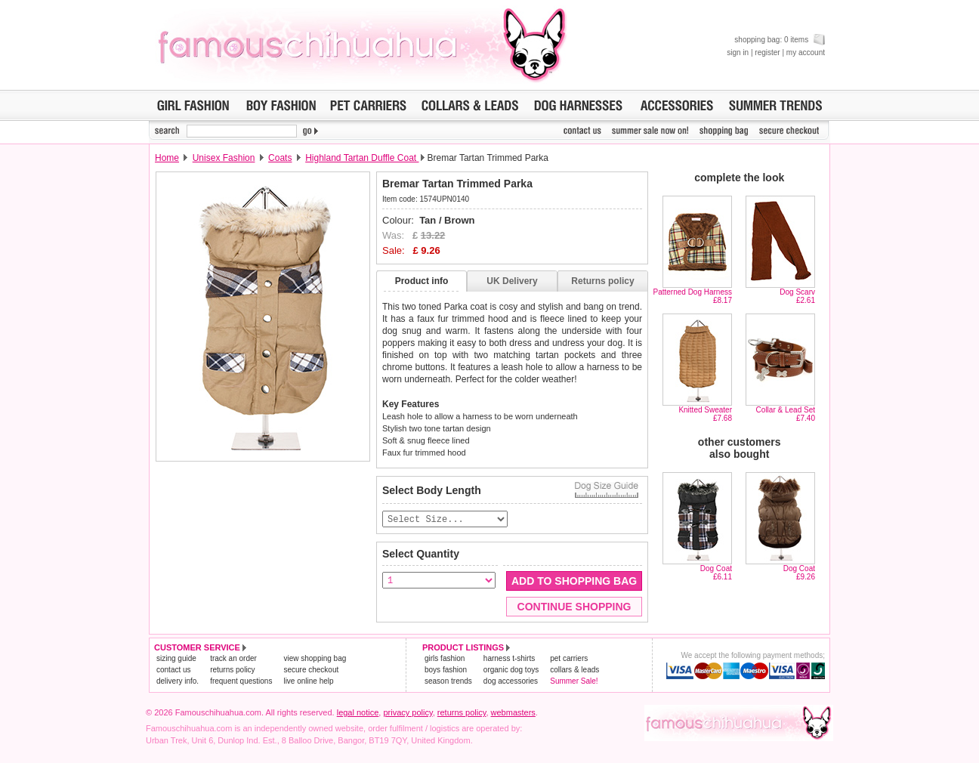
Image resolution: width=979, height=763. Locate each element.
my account (805, 52)
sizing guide (176, 659)
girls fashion (445, 659)
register (767, 52)
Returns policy (602, 281)
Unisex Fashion (224, 158)
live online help (308, 682)
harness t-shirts (509, 659)
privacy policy (407, 713)
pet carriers (569, 659)
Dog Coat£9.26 (799, 572)
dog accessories (510, 682)
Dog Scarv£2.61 (797, 296)
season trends (448, 682)
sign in (738, 52)
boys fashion (446, 670)
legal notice (358, 713)
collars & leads (574, 670)
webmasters (513, 713)
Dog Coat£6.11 (716, 572)
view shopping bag (314, 659)
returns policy (232, 670)
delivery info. (177, 682)
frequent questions (241, 682)
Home (167, 158)
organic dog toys (511, 670)
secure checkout (310, 670)
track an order (233, 659)
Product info (422, 281)
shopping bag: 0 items (779, 40)
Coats (280, 158)
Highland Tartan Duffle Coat (361, 158)
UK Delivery (511, 281)
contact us (173, 670)
